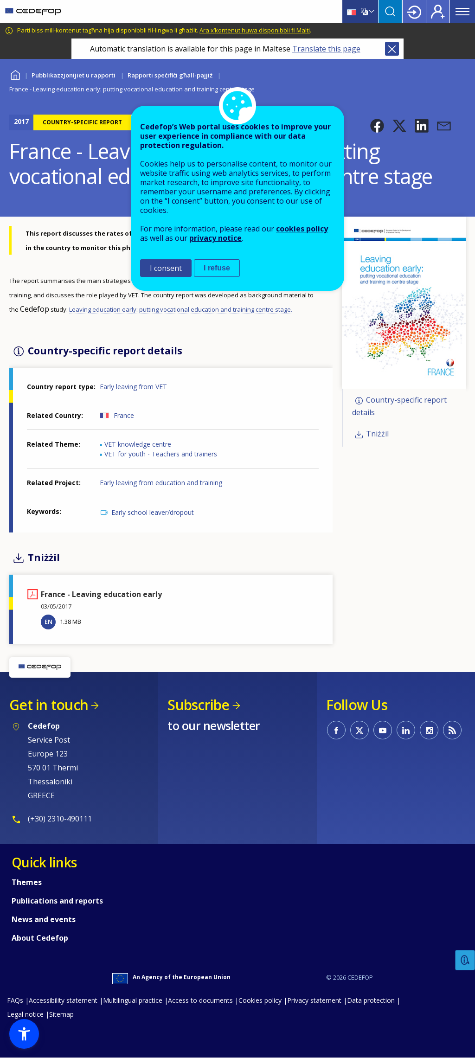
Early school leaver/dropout (152, 512)
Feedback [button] (465, 960)
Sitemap (61, 1014)
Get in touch (48, 704)
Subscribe (198, 704)
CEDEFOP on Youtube (382, 730)
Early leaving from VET (133, 386)
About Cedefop (40, 938)
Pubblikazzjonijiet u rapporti (74, 75)
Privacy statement (314, 1000)
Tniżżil (377, 434)
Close (392, 49)
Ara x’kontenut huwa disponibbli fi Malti (254, 30)
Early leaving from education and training (161, 482)
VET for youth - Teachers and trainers (160, 453)
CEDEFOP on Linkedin (406, 730)
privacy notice (215, 238)
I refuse (217, 268)
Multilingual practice (132, 1000)
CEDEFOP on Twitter (359, 730)
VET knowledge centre (137, 444)
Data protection (371, 1000)
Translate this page (326, 49)
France (124, 415)
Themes (27, 882)
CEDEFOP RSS (452, 730)
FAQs (15, 1000)
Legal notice (25, 1014)
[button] (377, 125)
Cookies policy (260, 1000)
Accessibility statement (63, 1000)
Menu (462, 11)
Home (15, 74)
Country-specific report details (399, 406)
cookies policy (302, 229)
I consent (166, 268)
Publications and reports (57, 901)
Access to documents (200, 1000)
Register (437, 11)
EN (48, 621)
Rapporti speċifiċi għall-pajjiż (170, 75)
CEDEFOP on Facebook (336, 730)
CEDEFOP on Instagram (429, 730)
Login (414, 11)
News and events (44, 919)
